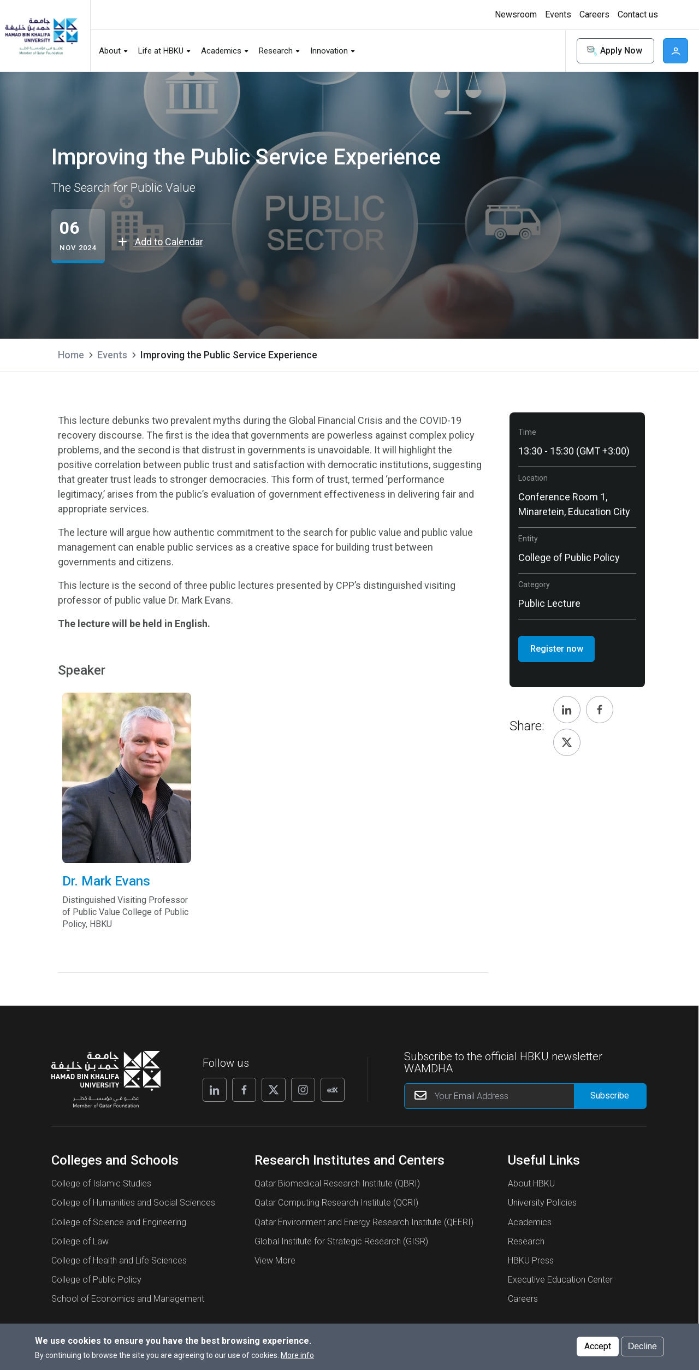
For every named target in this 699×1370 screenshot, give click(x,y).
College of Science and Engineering (118, 1222)
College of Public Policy (96, 1279)
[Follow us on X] (274, 1090)
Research (526, 1241)
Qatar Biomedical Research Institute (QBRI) (337, 1183)
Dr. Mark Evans (126, 901)
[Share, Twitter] (566, 742)
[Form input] (610, 1096)
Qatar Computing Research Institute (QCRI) (336, 1202)
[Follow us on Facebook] (244, 1090)
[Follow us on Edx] (333, 1090)
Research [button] (276, 51)
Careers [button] (594, 14)
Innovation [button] (329, 51)
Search (550, 51)
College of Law (80, 1241)
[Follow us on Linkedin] (215, 1090)
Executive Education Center (560, 1279)
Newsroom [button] (516, 14)
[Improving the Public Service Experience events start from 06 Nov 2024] (77, 236)
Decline (642, 1346)
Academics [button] (221, 51)
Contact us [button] (638, 14)
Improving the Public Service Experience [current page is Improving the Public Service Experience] (228, 355)
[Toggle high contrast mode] (673, 14)
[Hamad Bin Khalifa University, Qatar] (41, 36)
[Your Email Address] (526, 1096)
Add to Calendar (160, 241)
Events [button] (558, 14)
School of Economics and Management (127, 1299)
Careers (523, 1299)
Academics (530, 1222)
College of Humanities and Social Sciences (133, 1202)
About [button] (110, 51)
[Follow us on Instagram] (303, 1090)
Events (112, 355)
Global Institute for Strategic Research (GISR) (341, 1241)
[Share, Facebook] (599, 709)
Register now (556, 648)
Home (71, 355)
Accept (597, 1346)
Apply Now (613, 51)
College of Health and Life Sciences (119, 1260)
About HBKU (531, 1183)
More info (297, 1355)
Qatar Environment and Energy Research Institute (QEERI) (363, 1222)
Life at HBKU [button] (160, 51)
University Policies (542, 1202)
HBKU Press (531, 1260)
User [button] (675, 50)
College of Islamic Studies (101, 1183)
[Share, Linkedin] (566, 709)
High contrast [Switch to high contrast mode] (674, 14)
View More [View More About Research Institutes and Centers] (274, 1260)
